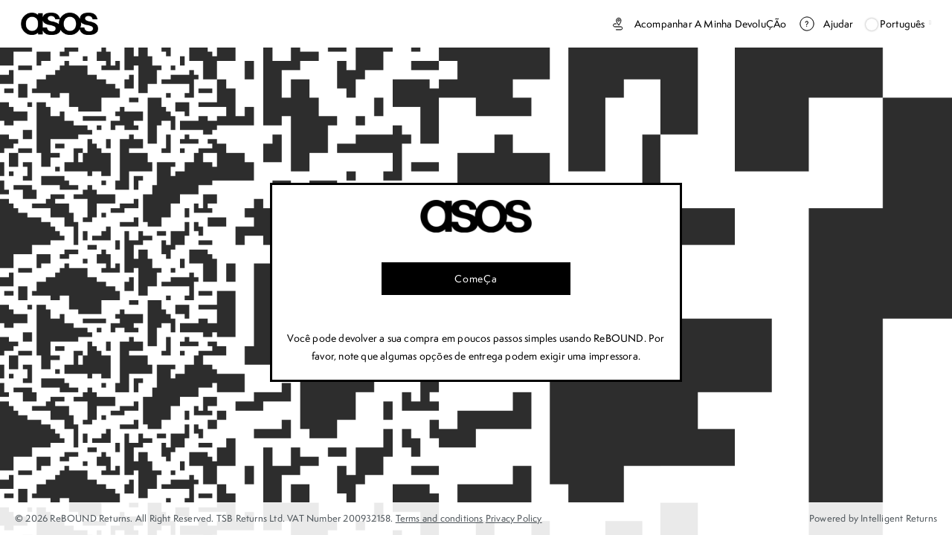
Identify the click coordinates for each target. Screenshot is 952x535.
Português (898, 23)
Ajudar (825, 24)
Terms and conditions (439, 518)
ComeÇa (476, 278)
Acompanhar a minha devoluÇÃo (698, 24)
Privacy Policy (514, 518)
